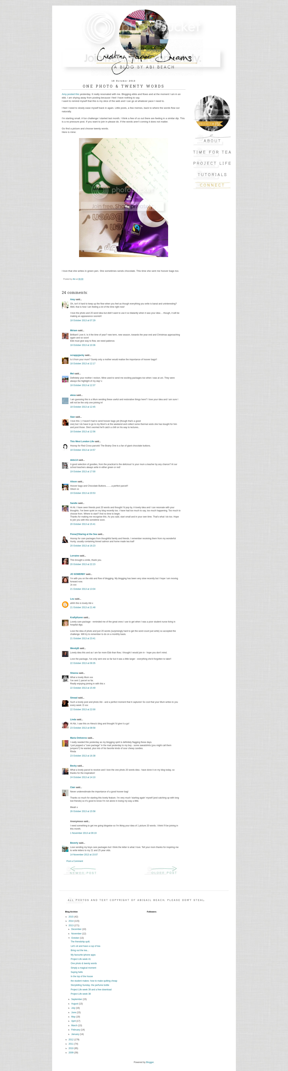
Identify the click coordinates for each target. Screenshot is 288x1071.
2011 (71, 1044)
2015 (71, 916)
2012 (71, 1039)
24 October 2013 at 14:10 (82, 777)
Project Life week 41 (81, 959)
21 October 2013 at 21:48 (82, 607)
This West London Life (82, 441)
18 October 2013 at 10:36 (82, 345)
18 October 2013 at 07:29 (82, 320)
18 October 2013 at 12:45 (82, 407)
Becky (73, 765)
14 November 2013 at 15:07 (84, 854)
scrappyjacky (77, 355)
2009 (71, 1052)
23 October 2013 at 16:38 (82, 755)
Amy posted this (70, 94)
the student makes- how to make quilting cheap (94, 981)
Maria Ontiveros (78, 738)
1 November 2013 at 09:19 (83, 833)
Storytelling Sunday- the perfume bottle (90, 985)
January (75, 1034)
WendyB (74, 648)
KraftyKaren (76, 617)
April (73, 1021)
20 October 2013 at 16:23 (82, 545)
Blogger (150, 1062)
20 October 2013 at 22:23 (82, 564)
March (74, 1025)
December (76, 929)
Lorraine (74, 555)
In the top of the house (82, 976)
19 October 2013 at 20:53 (82, 493)
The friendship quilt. (80, 941)
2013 (71, 925)
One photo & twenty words (84, 963)
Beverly (74, 843)
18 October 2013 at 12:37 (82, 385)
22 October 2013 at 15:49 (82, 688)
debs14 (74, 460)
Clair (72, 787)
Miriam (73, 330)
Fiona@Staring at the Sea (83, 534)
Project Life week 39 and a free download (91, 989)
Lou (72, 599)
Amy (72, 299)
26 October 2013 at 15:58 (82, 811)
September (77, 999)
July (73, 1008)
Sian (72, 417)
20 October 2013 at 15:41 (82, 524)
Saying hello (77, 972)
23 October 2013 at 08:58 (82, 728)
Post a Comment (74, 861)
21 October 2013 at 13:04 (82, 589)
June (74, 1012)
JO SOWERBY (77, 574)
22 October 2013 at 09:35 (82, 663)
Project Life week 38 (81, 994)
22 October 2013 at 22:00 (82, 709)
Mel (72, 373)
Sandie (73, 503)
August (75, 1003)
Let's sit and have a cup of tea (85, 946)
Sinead (73, 697)
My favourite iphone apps (83, 955)
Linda (73, 719)
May (73, 1016)
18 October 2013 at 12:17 (82, 363)
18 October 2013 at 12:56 (82, 431)
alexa (73, 395)
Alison (73, 481)
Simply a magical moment (83, 968)
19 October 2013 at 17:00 (82, 471)
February (76, 1029)
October (75, 938)
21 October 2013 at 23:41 (82, 638)
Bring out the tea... (80, 950)
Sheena (74, 673)
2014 (71, 921)
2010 (71, 1048)
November (76, 933)
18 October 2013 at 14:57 (82, 450)
